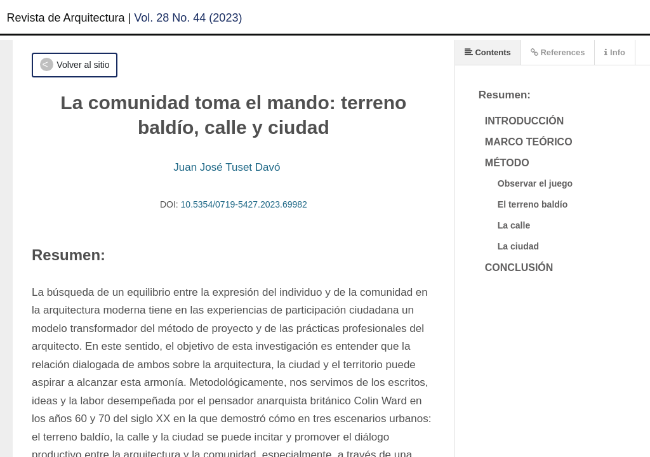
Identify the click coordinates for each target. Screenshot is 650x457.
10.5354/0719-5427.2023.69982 (244, 204)
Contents (488, 52)
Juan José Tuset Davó (226, 167)
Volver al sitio (82, 65)
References (558, 52)
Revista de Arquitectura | (69, 17)
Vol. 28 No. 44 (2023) (188, 17)
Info (614, 52)
